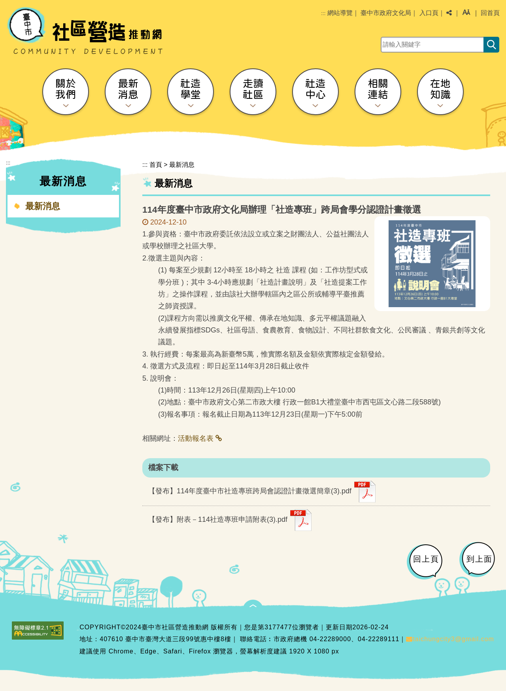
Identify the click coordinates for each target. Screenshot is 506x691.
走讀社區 (253, 88)
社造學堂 (190, 88)
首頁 (155, 164)
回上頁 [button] (426, 559)
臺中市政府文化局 (386, 12)
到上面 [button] (479, 559)
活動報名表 (195, 438)
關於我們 (65, 88)
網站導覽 (340, 12)
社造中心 (315, 88)
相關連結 (378, 88)
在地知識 (440, 88)
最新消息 (128, 88)
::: (323, 13)
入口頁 (428, 12)
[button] (466, 13)
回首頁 (490, 12)
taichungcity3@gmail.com (450, 639)
